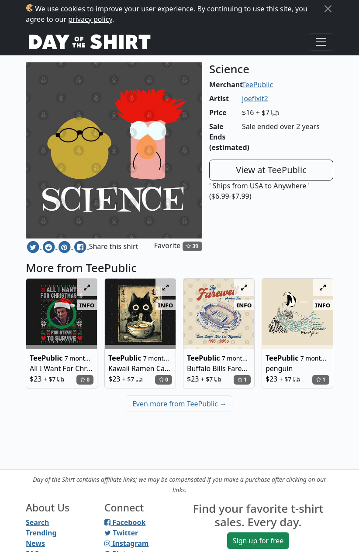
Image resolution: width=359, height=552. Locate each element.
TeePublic (257, 84)
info (87, 305)
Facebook (124, 522)
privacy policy (90, 19)
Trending (41, 533)
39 (192, 246)
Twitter (121, 533)
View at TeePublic (271, 170)
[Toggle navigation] (321, 42)
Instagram (126, 543)
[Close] (328, 8)
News (35, 543)
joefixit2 (255, 98)
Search (37, 522)
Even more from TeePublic (179, 404)
